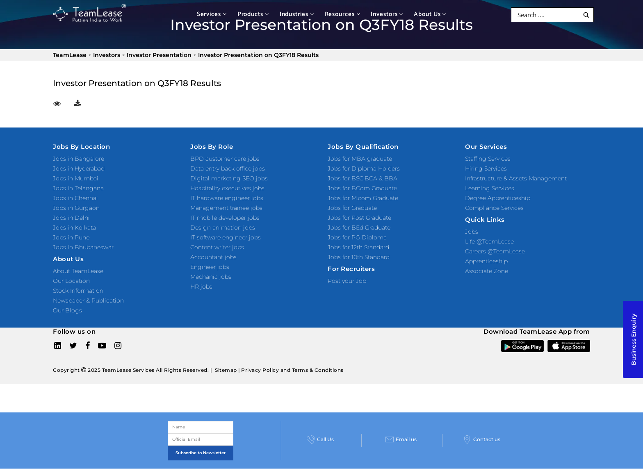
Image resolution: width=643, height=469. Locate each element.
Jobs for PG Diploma (357, 237)
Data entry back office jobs (227, 168)
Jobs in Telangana (78, 188)
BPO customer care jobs (225, 158)
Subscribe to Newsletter (201, 452)
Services (212, 14)
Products (253, 14)
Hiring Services (486, 168)
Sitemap (226, 370)
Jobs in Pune (71, 237)
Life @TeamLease (489, 241)
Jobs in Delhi (71, 217)
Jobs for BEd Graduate (359, 227)
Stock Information (78, 290)
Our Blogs (67, 310)
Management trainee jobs (226, 208)
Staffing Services (488, 158)
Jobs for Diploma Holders (364, 168)
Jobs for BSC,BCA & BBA (362, 178)
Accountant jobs (213, 257)
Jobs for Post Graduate (359, 217)
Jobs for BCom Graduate (362, 188)
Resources (342, 14)
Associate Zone (486, 271)
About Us (430, 14)
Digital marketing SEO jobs (229, 178)
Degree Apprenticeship (497, 198)
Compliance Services (494, 208)
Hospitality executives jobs (227, 188)
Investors (387, 14)
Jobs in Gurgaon (76, 208)
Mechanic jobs (210, 276)
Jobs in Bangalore (78, 158)
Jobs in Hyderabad (79, 168)
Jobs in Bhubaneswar (83, 247)
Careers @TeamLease (495, 251)
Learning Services (489, 188)
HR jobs (201, 286)
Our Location (71, 281)
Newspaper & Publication (88, 300)
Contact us (481, 439)
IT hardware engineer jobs (226, 198)
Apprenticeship (486, 261)
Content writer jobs (217, 247)
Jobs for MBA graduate (360, 158)
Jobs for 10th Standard (359, 257)
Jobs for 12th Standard (358, 247)
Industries (297, 14)
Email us (401, 439)
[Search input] (547, 15)
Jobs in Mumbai (75, 178)
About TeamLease (78, 271)
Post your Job (347, 281)
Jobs (471, 231)
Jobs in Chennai (75, 198)
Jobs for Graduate (352, 208)
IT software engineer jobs (225, 237)
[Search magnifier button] (586, 15)
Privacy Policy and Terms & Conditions (292, 370)
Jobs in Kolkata (74, 227)
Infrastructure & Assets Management (516, 178)
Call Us (320, 439)
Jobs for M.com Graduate (363, 198)
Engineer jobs (209, 267)
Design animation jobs (222, 227)
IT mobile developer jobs (225, 217)
